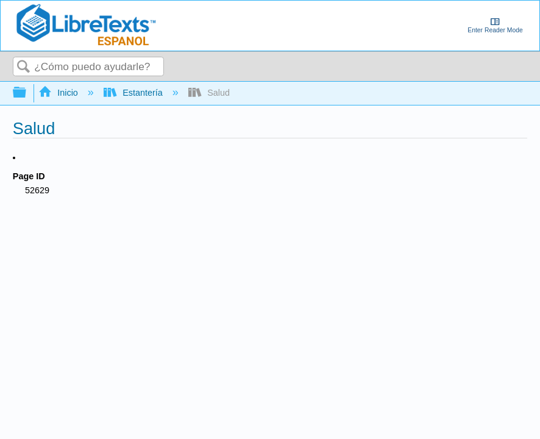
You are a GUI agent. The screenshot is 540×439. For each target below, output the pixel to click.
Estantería (134, 93)
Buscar (24, 67)
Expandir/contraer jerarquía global (27, 93)
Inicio (59, 93)
